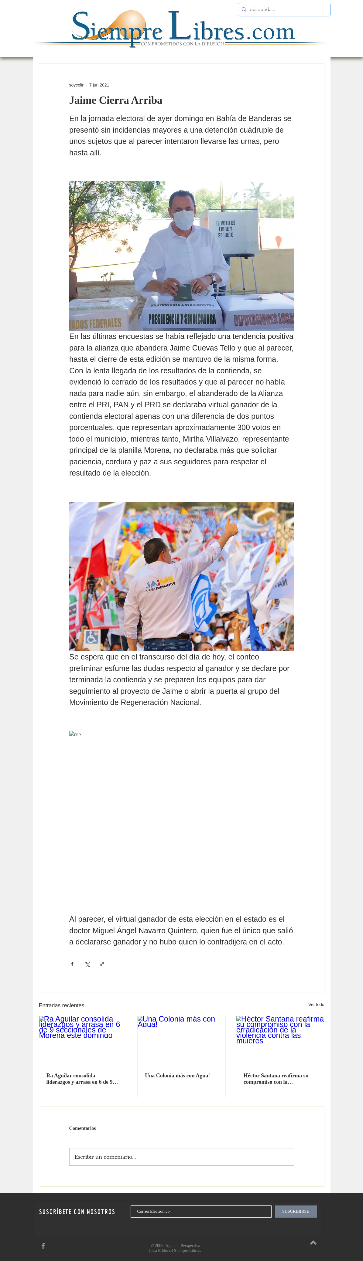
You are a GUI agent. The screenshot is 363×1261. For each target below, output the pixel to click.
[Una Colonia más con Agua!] (181, 1040)
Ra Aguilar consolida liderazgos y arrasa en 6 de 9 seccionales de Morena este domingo (79, 1079)
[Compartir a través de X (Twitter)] (87, 964)
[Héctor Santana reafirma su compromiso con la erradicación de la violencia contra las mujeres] (280, 1040)
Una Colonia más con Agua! (177, 1076)
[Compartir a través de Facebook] (72, 964)
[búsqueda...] (283, 9)
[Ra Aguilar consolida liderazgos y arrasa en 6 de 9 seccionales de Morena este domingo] (83, 1040)
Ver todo (316, 1004)
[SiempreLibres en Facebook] (43, 1246)
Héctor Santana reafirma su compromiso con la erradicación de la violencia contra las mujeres (276, 1079)
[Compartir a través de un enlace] (102, 964)
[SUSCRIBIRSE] (296, 1211)
